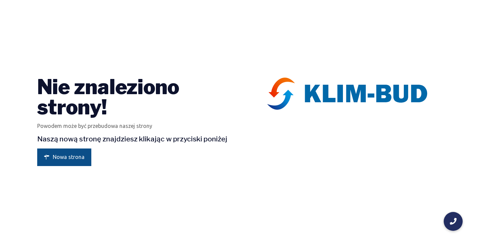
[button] (453, 221)
